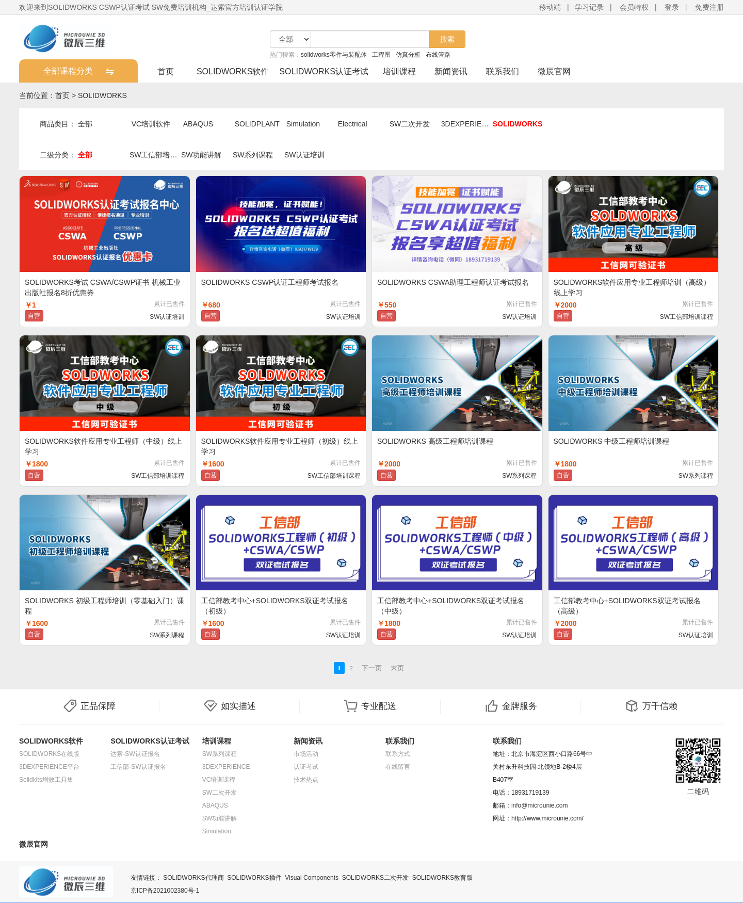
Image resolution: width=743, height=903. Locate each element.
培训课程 (399, 71)
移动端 (550, 7)
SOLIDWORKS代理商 (193, 877)
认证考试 (306, 766)
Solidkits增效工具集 (46, 779)
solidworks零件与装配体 (334, 54)
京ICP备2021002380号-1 (165, 890)
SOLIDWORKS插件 (254, 877)
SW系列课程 (253, 155)
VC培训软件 (151, 124)
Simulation (303, 124)
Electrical (352, 124)
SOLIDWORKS (102, 95)
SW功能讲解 (201, 155)
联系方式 (397, 753)
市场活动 (306, 753)
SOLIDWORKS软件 (233, 71)
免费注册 (709, 7)
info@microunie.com (539, 805)
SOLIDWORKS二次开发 (375, 877)
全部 (85, 124)
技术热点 (306, 779)
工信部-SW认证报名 (138, 766)
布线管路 (438, 54)
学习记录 (589, 7)
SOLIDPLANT (257, 124)
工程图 (381, 54)
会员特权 (634, 7)
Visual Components (311, 877)
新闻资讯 (450, 71)
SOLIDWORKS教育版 (442, 877)
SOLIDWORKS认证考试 (323, 71)
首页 (165, 71)
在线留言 (397, 766)
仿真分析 (408, 54)
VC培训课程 (219, 779)
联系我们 (502, 71)
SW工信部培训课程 (155, 155)
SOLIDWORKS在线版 (49, 753)
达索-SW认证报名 (134, 753)
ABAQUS (198, 124)
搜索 (447, 39)
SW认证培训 (304, 155)
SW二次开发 (410, 124)
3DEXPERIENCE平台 (49, 766)
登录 (672, 7)
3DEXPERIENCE (467, 124)
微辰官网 (554, 71)
